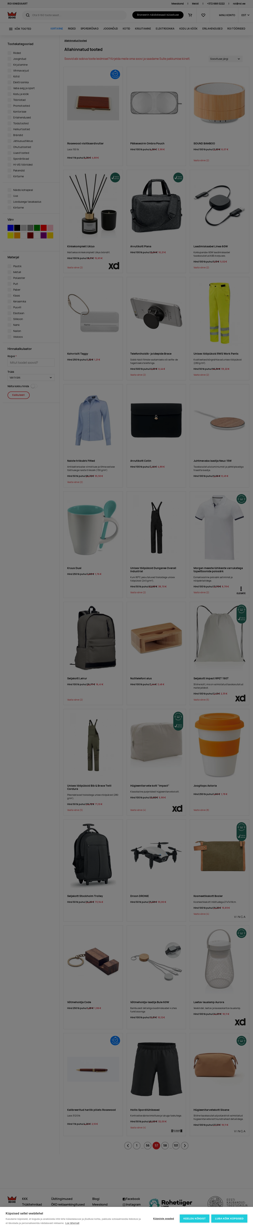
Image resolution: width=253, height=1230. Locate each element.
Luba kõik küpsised (229, 1218)
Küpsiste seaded (163, 1218)
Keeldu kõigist (195, 1218)
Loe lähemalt (72, 1223)
